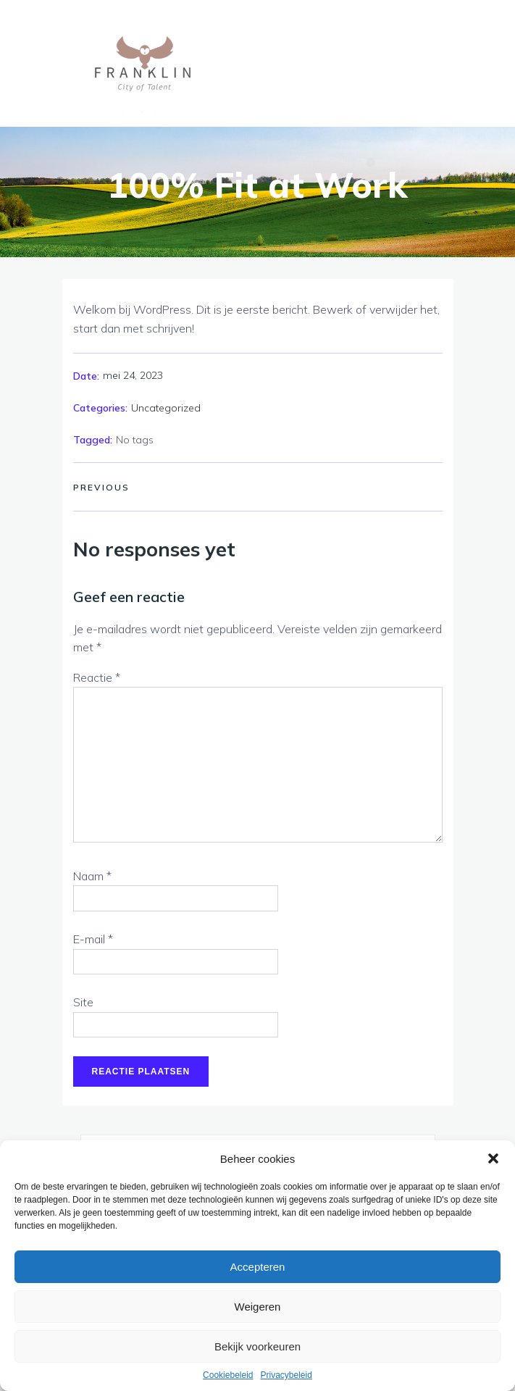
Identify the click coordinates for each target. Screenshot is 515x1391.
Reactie (96, 677)
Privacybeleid (286, 1375)
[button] (493, 1158)
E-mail (93, 939)
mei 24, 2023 (133, 375)
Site (83, 1002)
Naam (92, 876)
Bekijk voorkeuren (257, 1346)
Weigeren (258, 1306)
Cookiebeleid (228, 1375)
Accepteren (257, 1267)
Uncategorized (166, 407)
